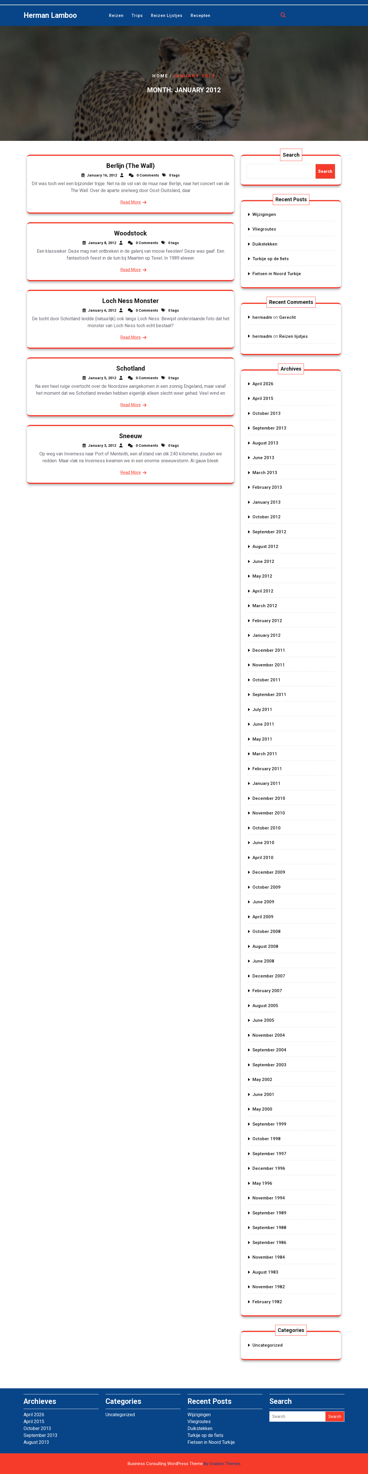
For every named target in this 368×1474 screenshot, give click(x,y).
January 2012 (266, 635)
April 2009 (262, 916)
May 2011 (262, 739)
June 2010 (263, 842)
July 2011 (262, 709)
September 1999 (269, 1124)
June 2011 (263, 724)
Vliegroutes (264, 229)
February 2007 (267, 990)
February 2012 (267, 620)
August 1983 (265, 1272)
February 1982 (267, 1301)
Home (160, 75)
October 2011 (266, 680)
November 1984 (268, 1257)
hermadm (262, 317)
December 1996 (268, 1168)
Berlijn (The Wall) (130, 165)
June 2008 (263, 961)
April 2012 (262, 591)
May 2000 (262, 1109)
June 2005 (263, 1020)
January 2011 (266, 783)
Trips (137, 15)
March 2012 (264, 605)
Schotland (130, 368)
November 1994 (268, 1198)
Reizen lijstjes (167, 15)
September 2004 (269, 1050)
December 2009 (268, 872)
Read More (130, 202)
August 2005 (265, 1005)
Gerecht (287, 317)
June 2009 (263, 901)
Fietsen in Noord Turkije (276, 273)
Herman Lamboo (50, 15)
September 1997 (269, 1153)
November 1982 (268, 1286)
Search (291, 155)
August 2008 (265, 946)
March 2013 (264, 472)
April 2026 (262, 383)
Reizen (116, 15)
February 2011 (267, 768)
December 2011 (268, 650)
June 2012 (263, 561)
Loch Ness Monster (130, 300)
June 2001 (263, 1094)
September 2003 (269, 1064)
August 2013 (265, 443)
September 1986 (269, 1242)
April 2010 (262, 857)
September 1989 (269, 1213)
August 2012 (265, 546)
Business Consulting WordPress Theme (184, 1463)
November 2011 (268, 665)
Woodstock (130, 233)
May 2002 (262, 1079)
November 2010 (268, 813)
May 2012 (262, 576)
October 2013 (266, 413)
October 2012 (266, 517)
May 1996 (262, 1183)
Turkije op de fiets (270, 258)
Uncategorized (267, 1345)
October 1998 (266, 1138)
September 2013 (269, 428)
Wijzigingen (264, 214)
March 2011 (264, 753)
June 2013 (263, 457)
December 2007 (268, 976)
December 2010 (268, 798)
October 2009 (266, 887)
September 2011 (269, 694)
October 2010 (266, 828)
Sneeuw (130, 436)
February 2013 (267, 487)
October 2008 (266, 931)
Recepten (200, 15)
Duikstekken (264, 244)
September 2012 (269, 531)
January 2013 (266, 502)
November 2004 (268, 1035)
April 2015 (262, 398)
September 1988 (269, 1227)
